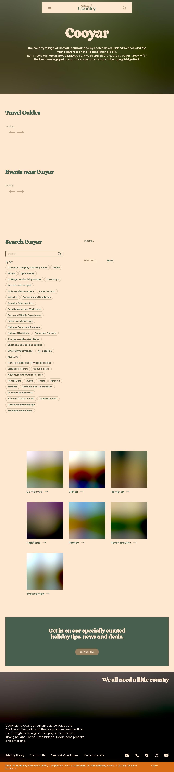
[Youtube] (166, 755)
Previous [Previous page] (90, 260)
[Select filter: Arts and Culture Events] (21, 398)
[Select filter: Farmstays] (52, 279)
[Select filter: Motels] (11, 273)
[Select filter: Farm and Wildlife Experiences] (24, 315)
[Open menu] (49, 7)
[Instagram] (156, 755)
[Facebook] (147, 755)
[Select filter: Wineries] (12, 297)
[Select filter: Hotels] (56, 267)
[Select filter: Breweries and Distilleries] (36, 297)
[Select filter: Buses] (29, 380)
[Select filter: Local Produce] (47, 291)
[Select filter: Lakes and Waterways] (20, 321)
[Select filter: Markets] (12, 386)
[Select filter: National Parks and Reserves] (23, 327)
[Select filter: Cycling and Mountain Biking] (23, 339)
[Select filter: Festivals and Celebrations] (37, 386)
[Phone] (137, 755)
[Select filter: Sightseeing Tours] (17, 368)
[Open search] (124, 7)
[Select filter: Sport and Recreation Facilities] (25, 345)
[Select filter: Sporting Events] (48, 398)
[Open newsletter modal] (87, 652)
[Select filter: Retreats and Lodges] (19, 285)
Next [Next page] (110, 260)
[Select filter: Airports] (55, 380)
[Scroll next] (20, 132)
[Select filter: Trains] (42, 380)
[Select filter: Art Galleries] (44, 351)
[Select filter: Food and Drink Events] (20, 392)
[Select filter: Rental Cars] (14, 380)
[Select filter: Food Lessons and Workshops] (24, 309)
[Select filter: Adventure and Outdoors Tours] (25, 374)
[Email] (127, 755)
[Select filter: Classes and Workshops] (21, 404)
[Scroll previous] (12, 132)
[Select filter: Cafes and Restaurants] (20, 291)
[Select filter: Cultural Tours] (41, 368)
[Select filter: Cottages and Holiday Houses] (24, 279)
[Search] (59, 253)
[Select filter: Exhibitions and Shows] (20, 410)
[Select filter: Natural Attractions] (18, 333)
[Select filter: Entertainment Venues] (20, 351)
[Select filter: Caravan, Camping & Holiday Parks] (27, 267)
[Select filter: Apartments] (27, 273)
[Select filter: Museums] (13, 357)
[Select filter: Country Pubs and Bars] (20, 303)
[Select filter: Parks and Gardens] (45, 333)
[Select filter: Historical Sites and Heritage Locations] (29, 363)
